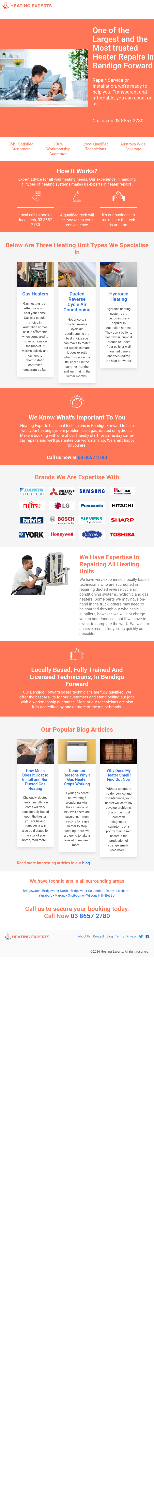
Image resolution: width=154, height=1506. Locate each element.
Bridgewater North (55, 891)
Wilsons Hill (94, 895)
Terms (119, 936)
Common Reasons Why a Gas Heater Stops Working (77, 777)
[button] (149, 5)
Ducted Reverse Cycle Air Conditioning (76, 302)
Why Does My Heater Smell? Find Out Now (118, 775)
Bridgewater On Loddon (86, 891)
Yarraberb (45, 895)
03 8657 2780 (129, 120)
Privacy (131, 936)
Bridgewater (31, 891)
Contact (98, 936)
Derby (110, 891)
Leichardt (122, 891)
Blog (109, 936)
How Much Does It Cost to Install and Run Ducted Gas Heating (35, 779)
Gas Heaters (35, 294)
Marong (60, 895)
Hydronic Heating (118, 296)
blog (86, 863)
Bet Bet (110, 895)
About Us (84, 936)
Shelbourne (76, 895)
